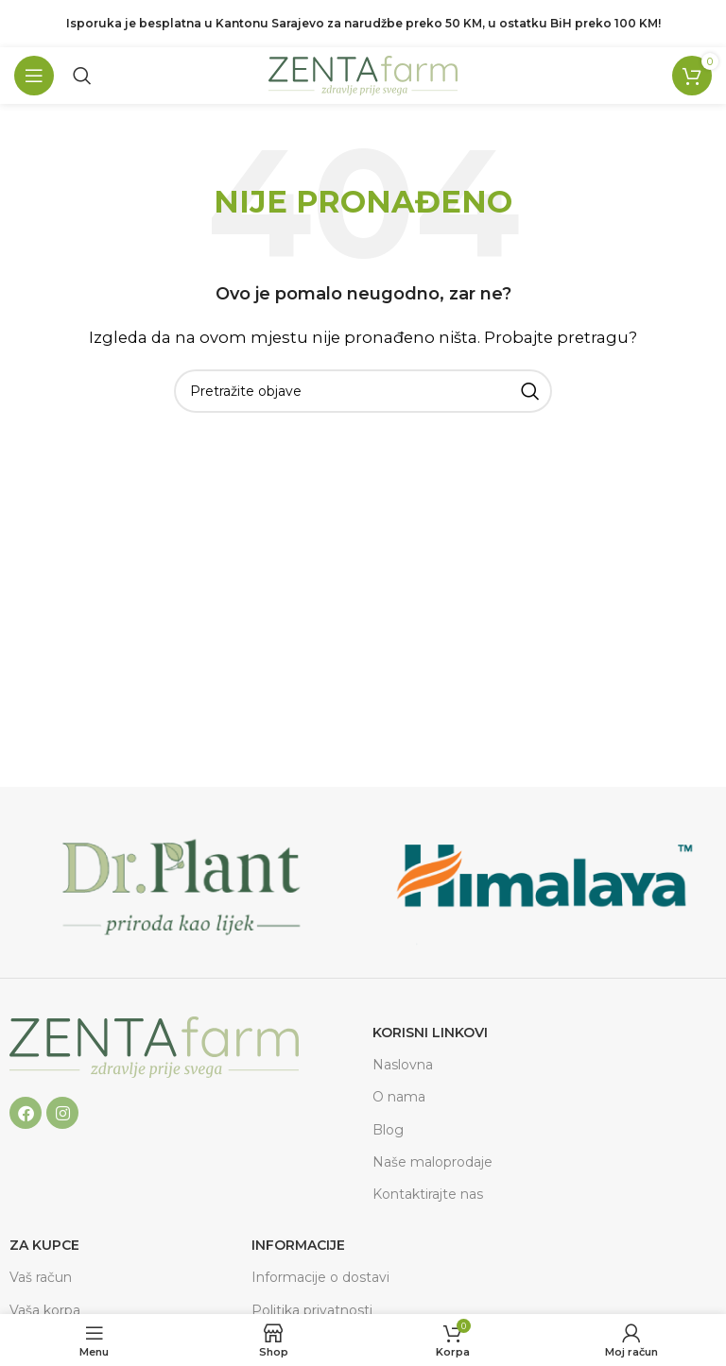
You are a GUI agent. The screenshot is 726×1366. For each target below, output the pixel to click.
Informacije (298, 1245)
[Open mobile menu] (34, 75)
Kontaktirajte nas (427, 1194)
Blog (388, 1129)
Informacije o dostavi (320, 1277)
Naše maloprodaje (432, 1161)
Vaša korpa (44, 1310)
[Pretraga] (82, 75)
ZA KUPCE (44, 1245)
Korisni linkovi (430, 1032)
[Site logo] (363, 74)
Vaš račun (40, 1277)
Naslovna (402, 1064)
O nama (398, 1096)
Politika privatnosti (311, 1310)
